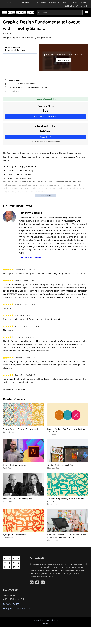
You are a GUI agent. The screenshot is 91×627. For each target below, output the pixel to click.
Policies (45, 623)
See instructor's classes (30, 257)
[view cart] (84, 2)
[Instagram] (43, 582)
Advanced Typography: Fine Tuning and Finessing (65, 500)
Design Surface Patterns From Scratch (20, 429)
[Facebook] (37, 582)
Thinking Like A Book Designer (17, 498)
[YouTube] (31, 582)
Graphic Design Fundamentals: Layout (15, 49)
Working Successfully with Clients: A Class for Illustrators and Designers (66, 536)
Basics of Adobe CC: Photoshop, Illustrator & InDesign (66, 430)
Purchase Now (63, 60)
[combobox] (59, 12)
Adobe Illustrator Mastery (14, 465)
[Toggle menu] (87, 12)
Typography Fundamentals (15, 534)
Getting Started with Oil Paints (61, 465)
